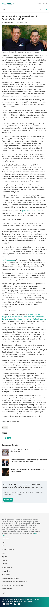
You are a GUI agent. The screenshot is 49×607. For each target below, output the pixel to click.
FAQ (3, 546)
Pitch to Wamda (7, 589)
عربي (45, 9)
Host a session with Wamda (10, 578)
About (39, 3)
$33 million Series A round (31, 211)
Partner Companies (8, 549)
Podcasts (4, 560)
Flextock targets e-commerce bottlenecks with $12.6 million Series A (28, 470)
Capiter (4, 427)
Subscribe (8, 500)
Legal (3, 553)
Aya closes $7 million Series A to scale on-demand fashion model (27, 451)
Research (4, 564)
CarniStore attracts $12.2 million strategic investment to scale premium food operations (29, 461)
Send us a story (6, 574)
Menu (40, 9)
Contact (45, 3)
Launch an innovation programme (12, 585)
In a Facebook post (8, 260)
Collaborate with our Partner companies (14, 582)
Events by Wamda (7, 567)
